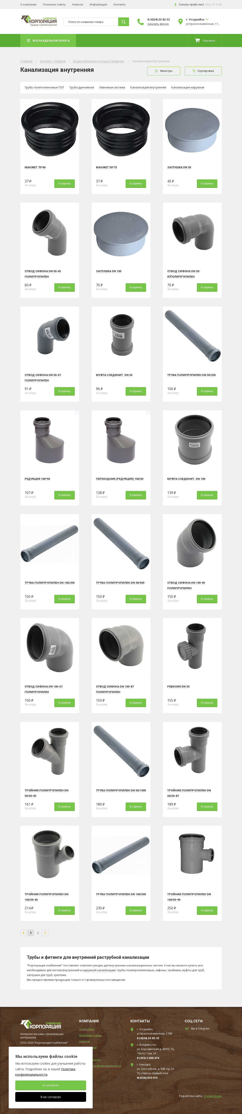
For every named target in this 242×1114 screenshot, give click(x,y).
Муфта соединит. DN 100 (186, 478)
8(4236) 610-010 (147, 1078)
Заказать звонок (158, 23)
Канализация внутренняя (148, 87)
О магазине (86, 1029)
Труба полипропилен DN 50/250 (191, 375)
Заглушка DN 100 (108, 271)
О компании (28, 4)
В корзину (64, 183)
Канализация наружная (187, 87)
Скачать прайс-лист (191, 4)
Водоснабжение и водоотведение (98, 61)
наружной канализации (99, 970)
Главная (26, 61)
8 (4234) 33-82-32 (158, 19)
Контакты (120, 4)
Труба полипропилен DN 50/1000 (121, 790)
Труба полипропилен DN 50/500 (120, 582)
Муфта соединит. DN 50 (114, 375)
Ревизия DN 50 (178, 686)
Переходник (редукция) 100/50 (119, 478)
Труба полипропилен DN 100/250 (50, 582)
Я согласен (51, 1085)
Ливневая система (112, 87)
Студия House (213, 1096)
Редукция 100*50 (37, 478)
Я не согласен (51, 1097)
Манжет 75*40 (35, 167)
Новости (77, 4)
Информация (98, 4)
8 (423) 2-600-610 (148, 1058)
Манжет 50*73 (106, 167)
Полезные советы (54, 4)
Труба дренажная (81, 87)
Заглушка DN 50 (179, 167)
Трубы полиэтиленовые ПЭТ (44, 87)
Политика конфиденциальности (100, 1066)
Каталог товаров (53, 61)
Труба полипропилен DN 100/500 (121, 894)
